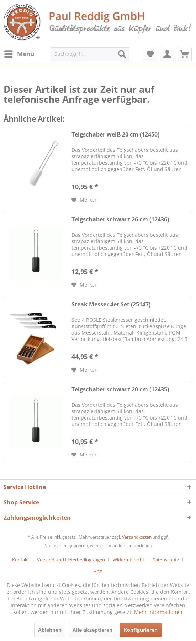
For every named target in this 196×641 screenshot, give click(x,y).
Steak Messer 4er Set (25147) (110, 304)
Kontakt (20, 559)
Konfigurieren (141, 629)
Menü (19, 53)
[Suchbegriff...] (90, 54)
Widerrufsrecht (128, 559)
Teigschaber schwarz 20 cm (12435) (120, 389)
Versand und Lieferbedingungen (71, 559)
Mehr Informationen (158, 612)
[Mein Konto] (167, 54)
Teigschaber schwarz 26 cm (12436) (120, 219)
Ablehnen (50, 629)
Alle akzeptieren (92, 629)
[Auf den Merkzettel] (84, 200)
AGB (98, 571)
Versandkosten (137, 537)
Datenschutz (165, 559)
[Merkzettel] (150, 54)
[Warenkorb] (185, 54)
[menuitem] (19, 54)
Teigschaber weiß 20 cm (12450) (115, 134)
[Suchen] (122, 54)
